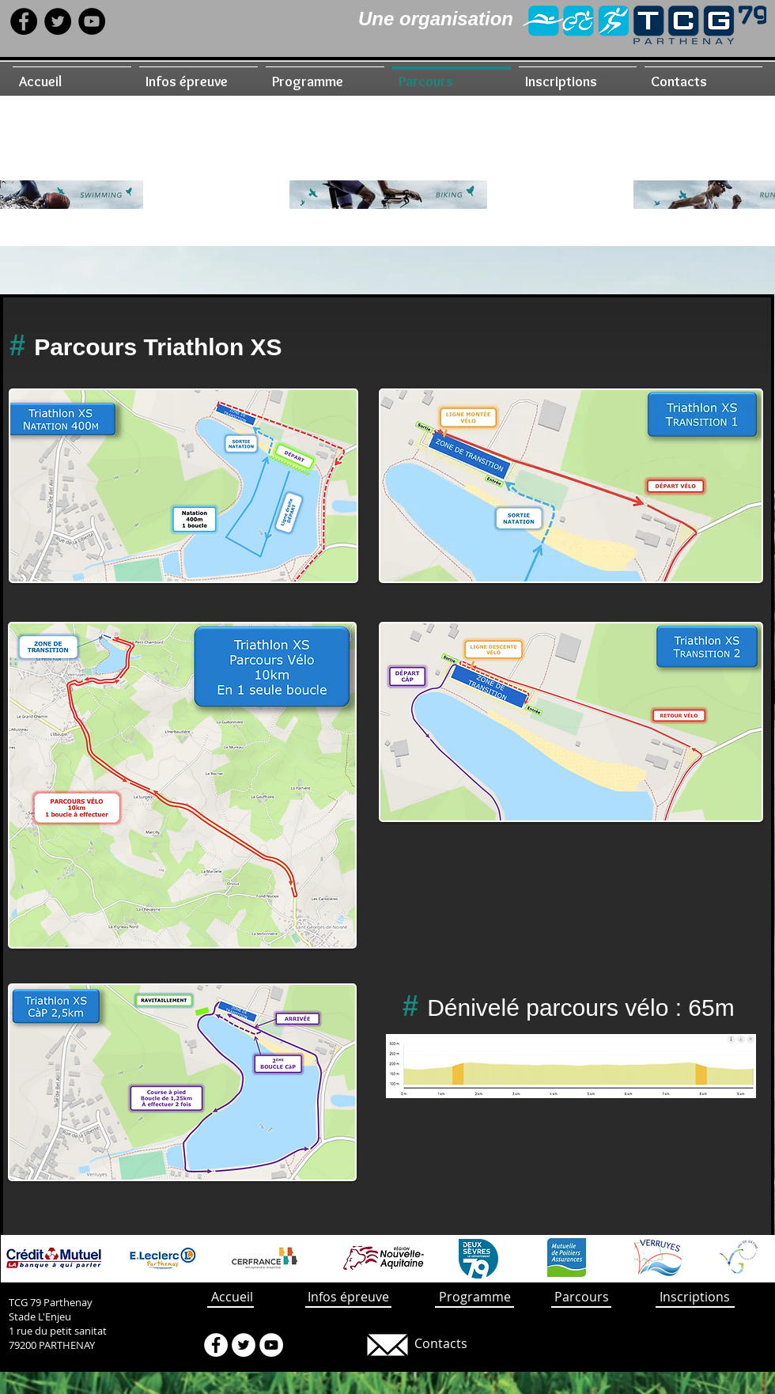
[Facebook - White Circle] (216, 1345)
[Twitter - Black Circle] (57, 21)
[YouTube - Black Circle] (91, 21)
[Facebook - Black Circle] (23, 21)
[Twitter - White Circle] (243, 1345)
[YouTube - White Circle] (271, 1345)
